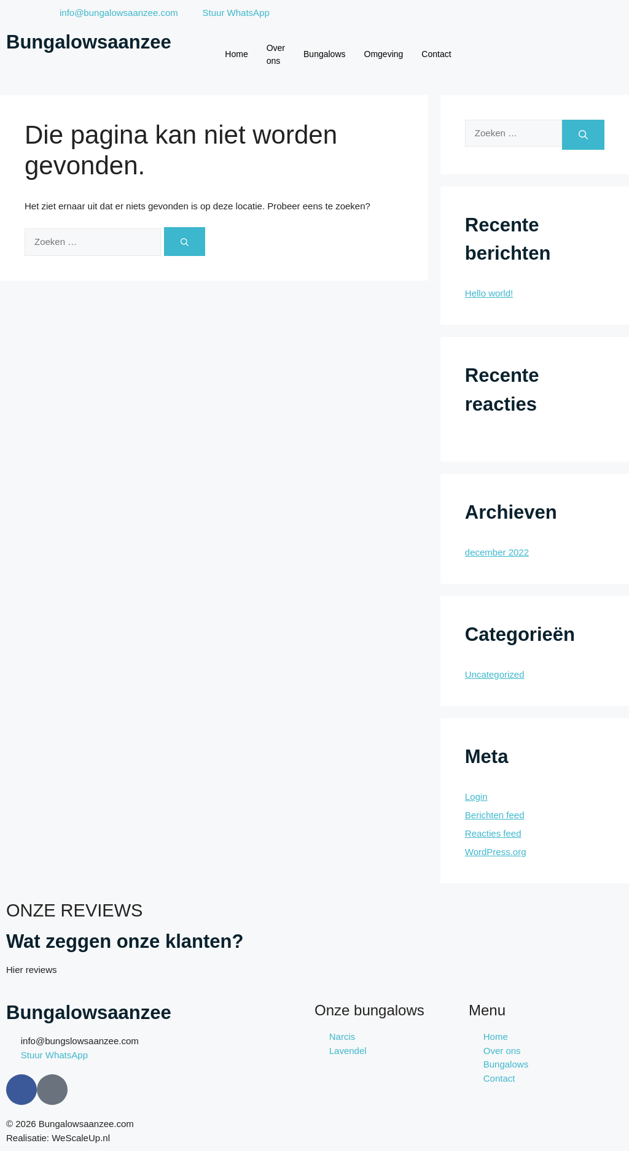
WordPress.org (495, 852)
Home (236, 54)
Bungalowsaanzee (88, 42)
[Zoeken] (184, 241)
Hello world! (489, 293)
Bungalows (324, 54)
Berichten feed (495, 815)
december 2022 (497, 552)
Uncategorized (495, 674)
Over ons (276, 54)
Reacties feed (493, 833)
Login (476, 796)
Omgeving (384, 54)
